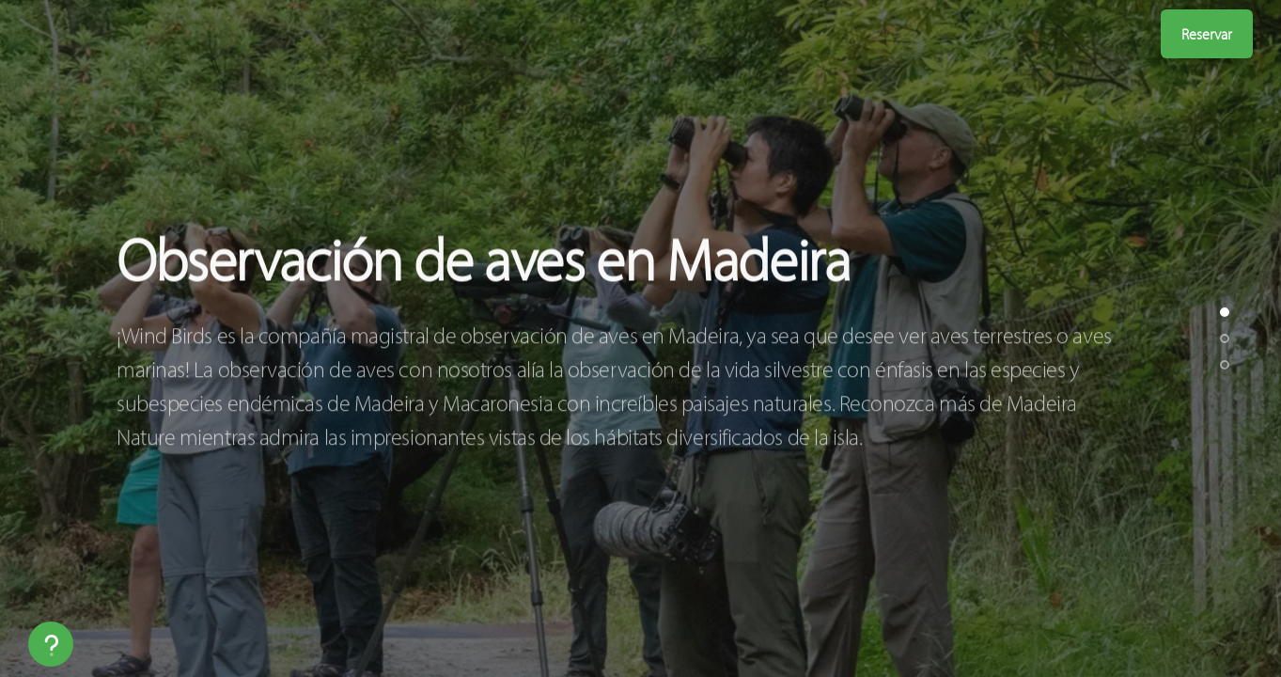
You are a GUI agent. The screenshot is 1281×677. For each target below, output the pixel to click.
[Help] (50, 644)
